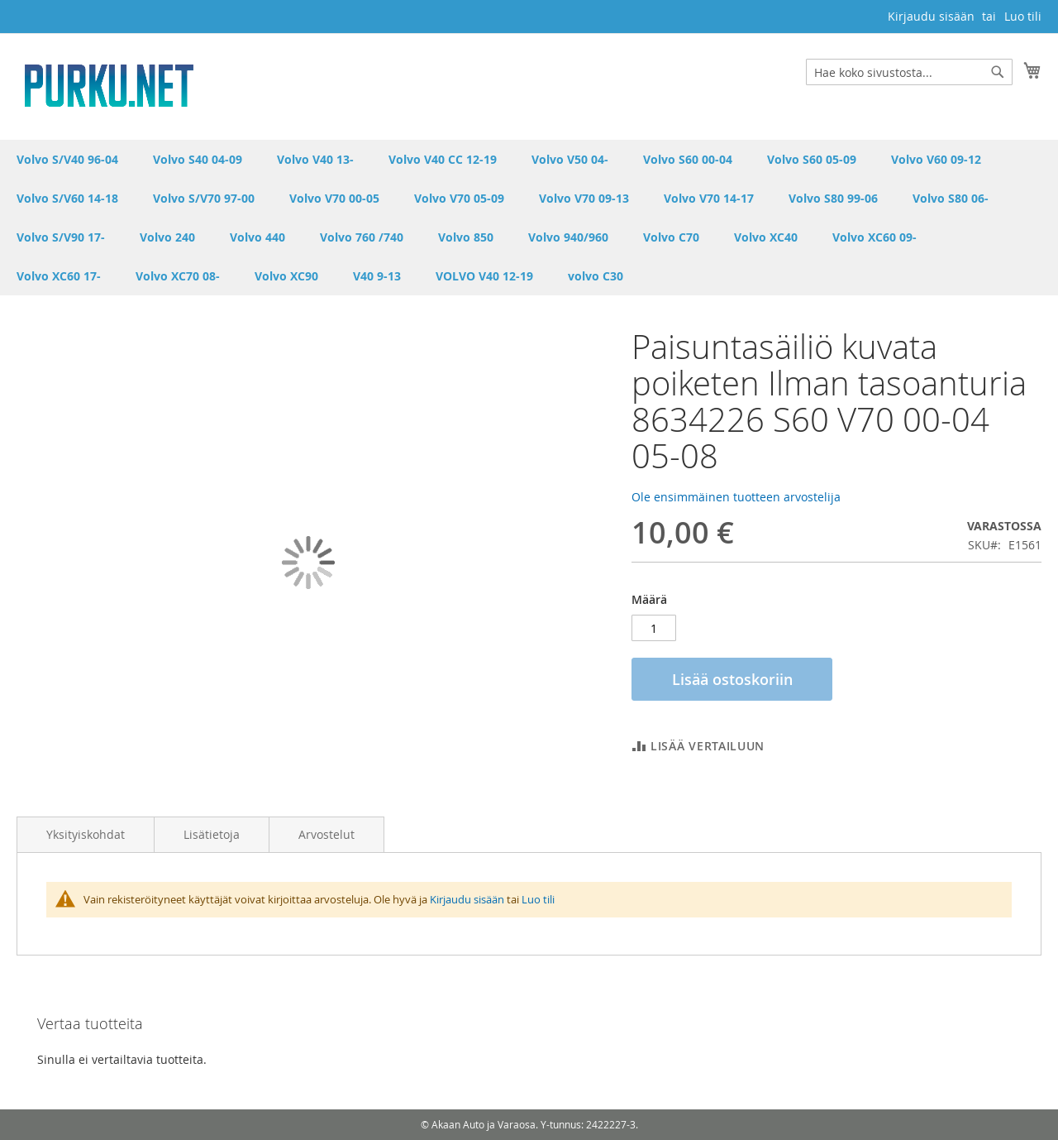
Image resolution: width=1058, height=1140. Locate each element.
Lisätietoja (211, 834)
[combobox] (909, 72)
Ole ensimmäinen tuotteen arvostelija (736, 497)
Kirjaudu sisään (931, 16)
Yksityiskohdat (85, 834)
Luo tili (1022, 16)
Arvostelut (326, 834)
